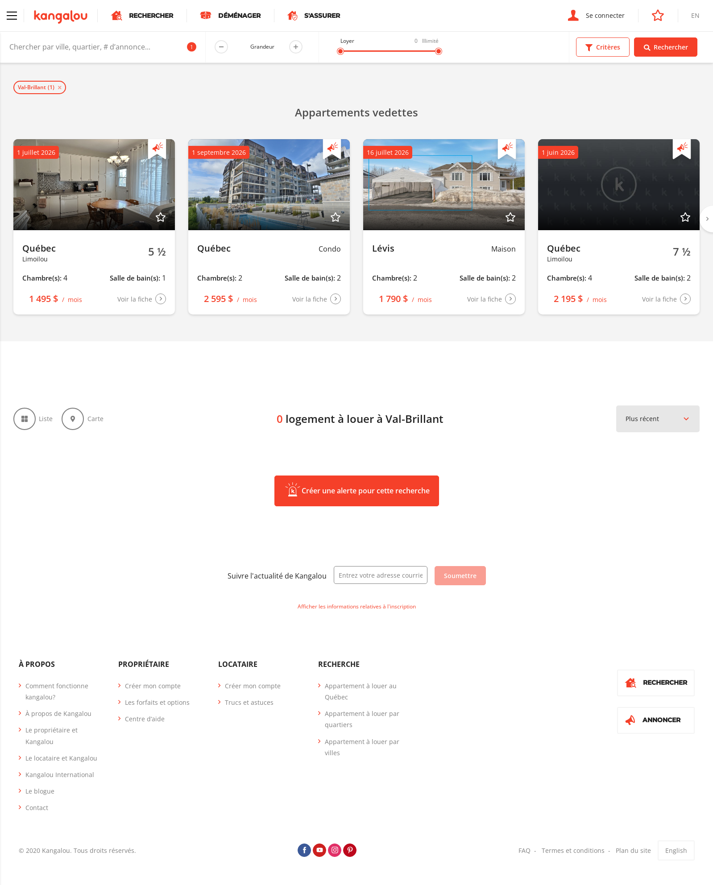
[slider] (340, 51)
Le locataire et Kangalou (61, 758)
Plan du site (633, 850)
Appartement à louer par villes (362, 747)
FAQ (524, 850)
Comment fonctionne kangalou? (56, 691)
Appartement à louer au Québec (361, 691)
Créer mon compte (153, 686)
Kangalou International (59, 774)
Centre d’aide (145, 719)
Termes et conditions (573, 850)
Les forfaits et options (157, 702)
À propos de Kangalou (58, 713)
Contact (36, 808)
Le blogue (39, 791)
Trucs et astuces (249, 702)
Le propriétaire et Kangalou (51, 736)
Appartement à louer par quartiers (362, 719)
